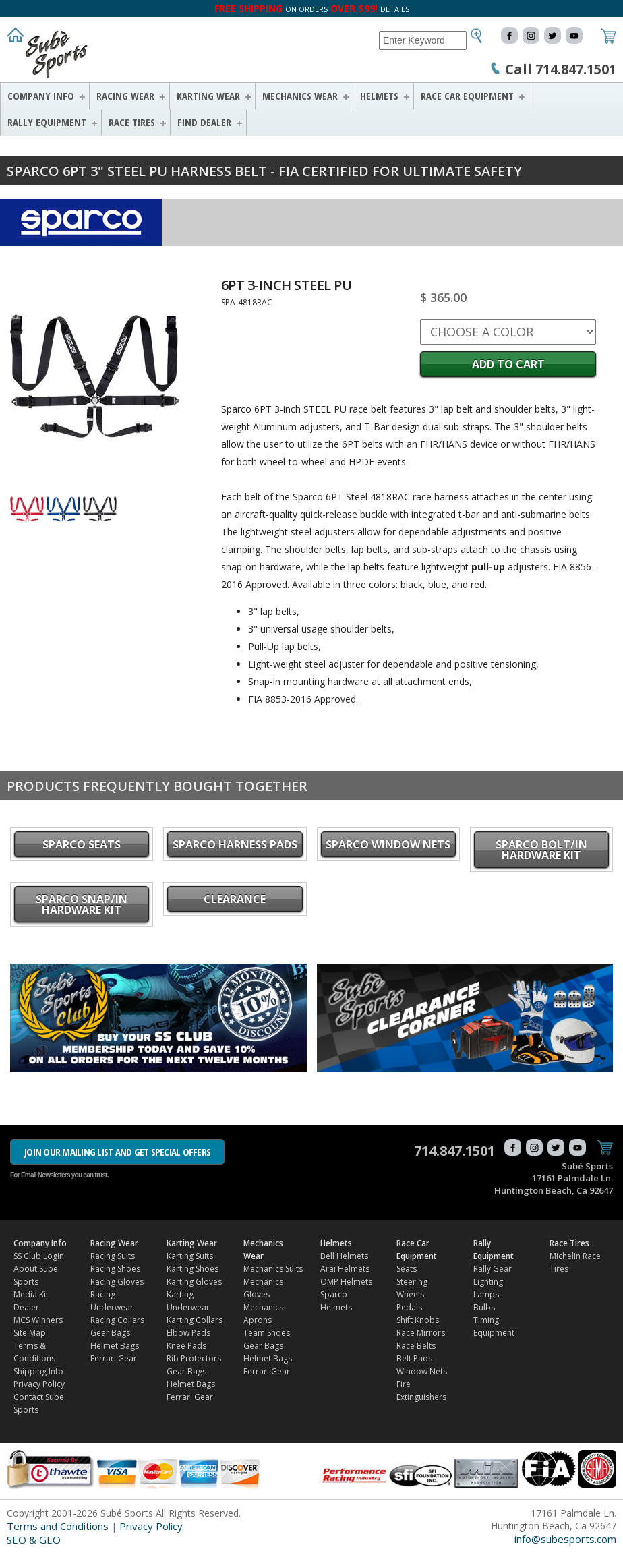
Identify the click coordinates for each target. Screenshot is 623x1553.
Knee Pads (186, 1345)
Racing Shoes (115, 1268)
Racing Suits (112, 1256)
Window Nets (421, 1371)
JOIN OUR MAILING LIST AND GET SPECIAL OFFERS (117, 1152)
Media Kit (31, 1294)
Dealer (26, 1307)
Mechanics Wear (300, 95)
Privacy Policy (39, 1384)
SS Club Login (38, 1256)
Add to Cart (508, 364)
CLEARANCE (235, 898)
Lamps (486, 1294)
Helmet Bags (114, 1345)
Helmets (379, 95)
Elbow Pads (188, 1333)
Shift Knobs (417, 1320)
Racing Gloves (117, 1281)
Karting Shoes (192, 1268)
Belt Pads (414, 1358)
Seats (406, 1268)
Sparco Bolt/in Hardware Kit (541, 849)
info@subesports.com (565, 1539)
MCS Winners (38, 1320)
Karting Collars (194, 1320)
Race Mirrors (420, 1333)
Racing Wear (125, 95)
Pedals (409, 1307)
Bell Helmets (344, 1256)
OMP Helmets (346, 1281)
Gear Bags (110, 1333)
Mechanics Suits (273, 1268)
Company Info (40, 95)
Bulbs (484, 1307)
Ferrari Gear (113, 1358)
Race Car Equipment (467, 95)
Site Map (29, 1333)
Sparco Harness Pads (235, 844)
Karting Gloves (194, 1281)
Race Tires (132, 122)
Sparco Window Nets (388, 844)
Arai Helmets (344, 1268)
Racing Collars (117, 1320)
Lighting (488, 1281)
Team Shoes (266, 1333)
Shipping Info (38, 1371)
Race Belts (416, 1345)
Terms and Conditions (58, 1526)
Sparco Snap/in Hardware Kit (81, 904)
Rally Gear (492, 1268)
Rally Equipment (46, 122)
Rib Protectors (194, 1358)
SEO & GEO (34, 1539)
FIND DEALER (204, 122)
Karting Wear (208, 95)
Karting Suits (190, 1256)
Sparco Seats (81, 844)
